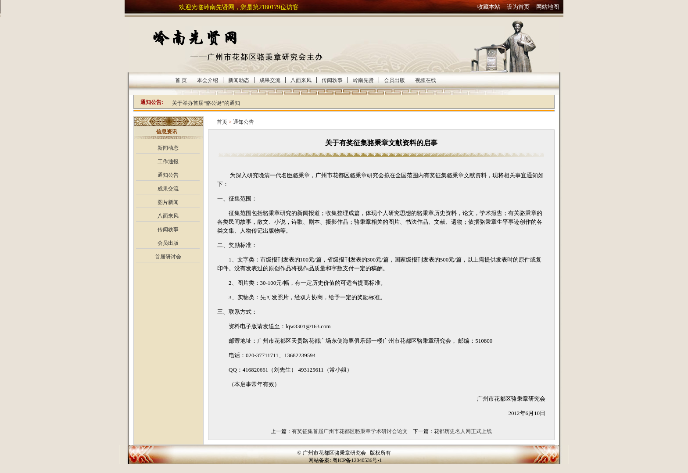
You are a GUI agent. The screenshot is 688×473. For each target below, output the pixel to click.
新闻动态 (238, 80)
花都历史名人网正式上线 (463, 431)
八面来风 (301, 80)
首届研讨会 (168, 257)
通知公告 (168, 175)
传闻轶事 (332, 80)
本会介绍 (207, 80)
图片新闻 (168, 202)
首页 (222, 122)
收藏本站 (488, 7)
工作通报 (168, 161)
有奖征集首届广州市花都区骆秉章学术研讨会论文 (350, 431)
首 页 (181, 80)
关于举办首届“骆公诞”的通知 (206, 103)
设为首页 (518, 7)
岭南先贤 (363, 80)
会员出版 (394, 80)
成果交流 (269, 80)
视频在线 (425, 80)
